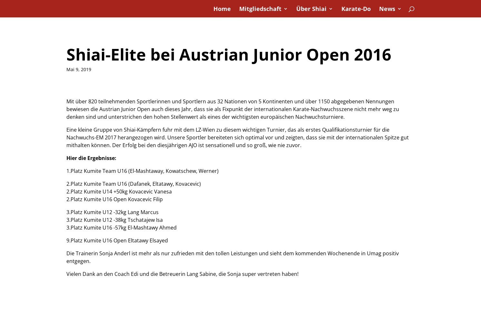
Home (222, 9)
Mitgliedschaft (260, 9)
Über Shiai (311, 9)
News (387, 9)
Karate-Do (356, 9)
